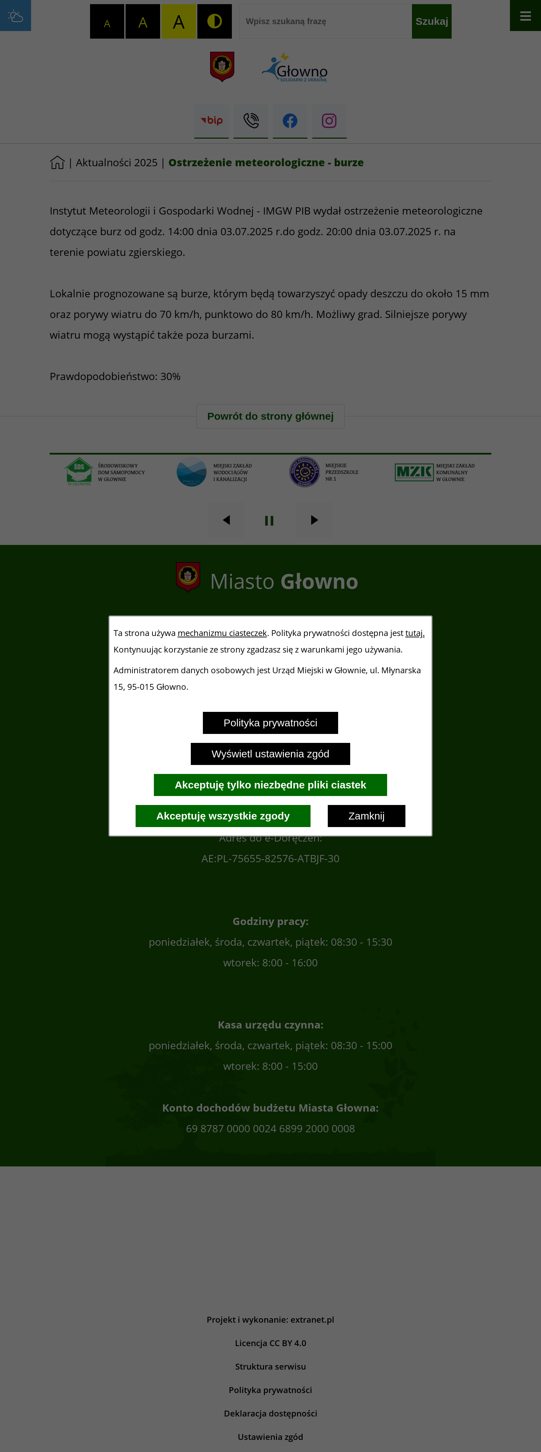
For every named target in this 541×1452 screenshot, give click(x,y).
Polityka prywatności (270, 722)
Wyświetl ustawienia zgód (270, 753)
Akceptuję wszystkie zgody (223, 816)
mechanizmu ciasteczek (222, 632)
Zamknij (366, 816)
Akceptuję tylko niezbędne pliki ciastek (270, 784)
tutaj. (415, 632)
